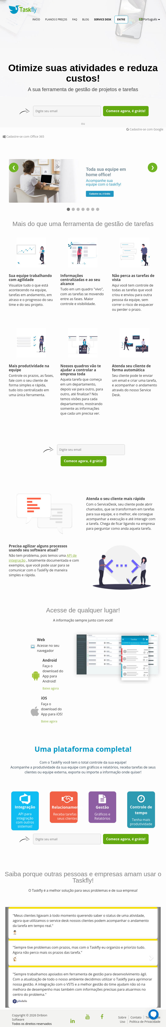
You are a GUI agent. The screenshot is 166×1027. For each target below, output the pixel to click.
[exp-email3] (91, 449)
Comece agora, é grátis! (125, 111)
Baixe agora (50, 688)
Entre (121, 19)
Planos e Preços (56, 19)
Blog (85, 19)
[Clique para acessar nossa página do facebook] (102, 1017)
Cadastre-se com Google (144, 129)
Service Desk (102, 19)
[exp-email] (67, 111)
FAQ (74, 19)
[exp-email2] (67, 839)
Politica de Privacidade (144, 1022)
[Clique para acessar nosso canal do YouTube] (87, 1017)
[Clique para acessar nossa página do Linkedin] (72, 1022)
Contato (135, 1017)
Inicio (36, 19)
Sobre (122, 1017)
